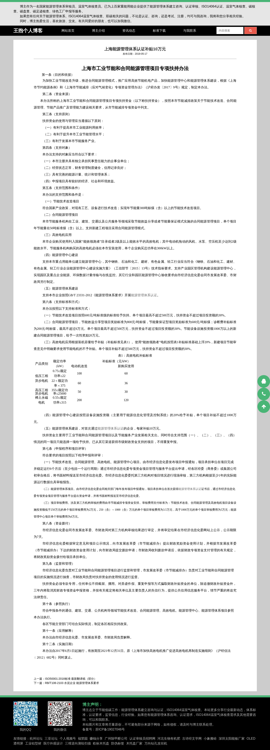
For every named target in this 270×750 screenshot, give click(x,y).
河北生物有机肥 (168, 738)
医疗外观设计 (53, 743)
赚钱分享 (96, 738)
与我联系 (189, 30)
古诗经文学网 (192, 738)
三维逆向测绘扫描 (78, 743)
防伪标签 (117, 743)
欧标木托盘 (101, 743)
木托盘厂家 (134, 743)
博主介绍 (98, 30)
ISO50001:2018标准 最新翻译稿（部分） (71, 678)
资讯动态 (128, 30)
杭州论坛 (36, 738)
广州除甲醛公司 (116, 738)
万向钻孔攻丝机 (155, 743)
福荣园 (83, 738)
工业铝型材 (33, 743)
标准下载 (159, 30)
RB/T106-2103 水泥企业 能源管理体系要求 (72, 683)
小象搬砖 (210, 738)
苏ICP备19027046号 (110, 729)
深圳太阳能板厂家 (232, 738)
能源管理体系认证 (144, 295)
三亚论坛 (51, 738)
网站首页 (67, 30)
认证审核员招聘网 (142, 738)
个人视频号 (68, 738)
